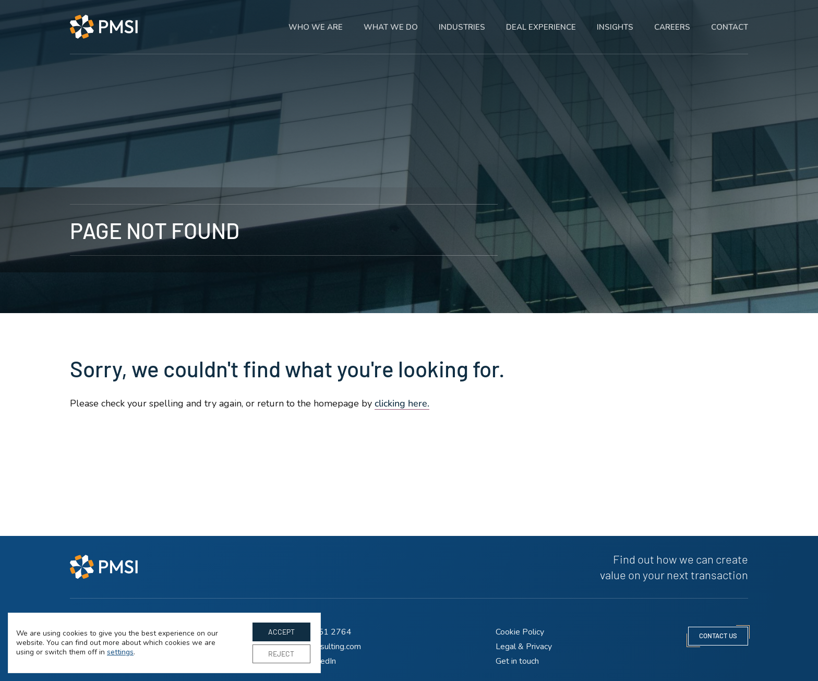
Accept (281, 631)
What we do (391, 21)
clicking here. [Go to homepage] (402, 403)
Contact (729, 21)
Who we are (315, 21)
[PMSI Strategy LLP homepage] (104, 20)
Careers (672, 21)
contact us (718, 635)
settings (120, 652)
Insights (615, 21)
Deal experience (541, 21)
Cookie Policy (520, 632)
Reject (281, 653)
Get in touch (517, 661)
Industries (462, 21)
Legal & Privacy (524, 646)
